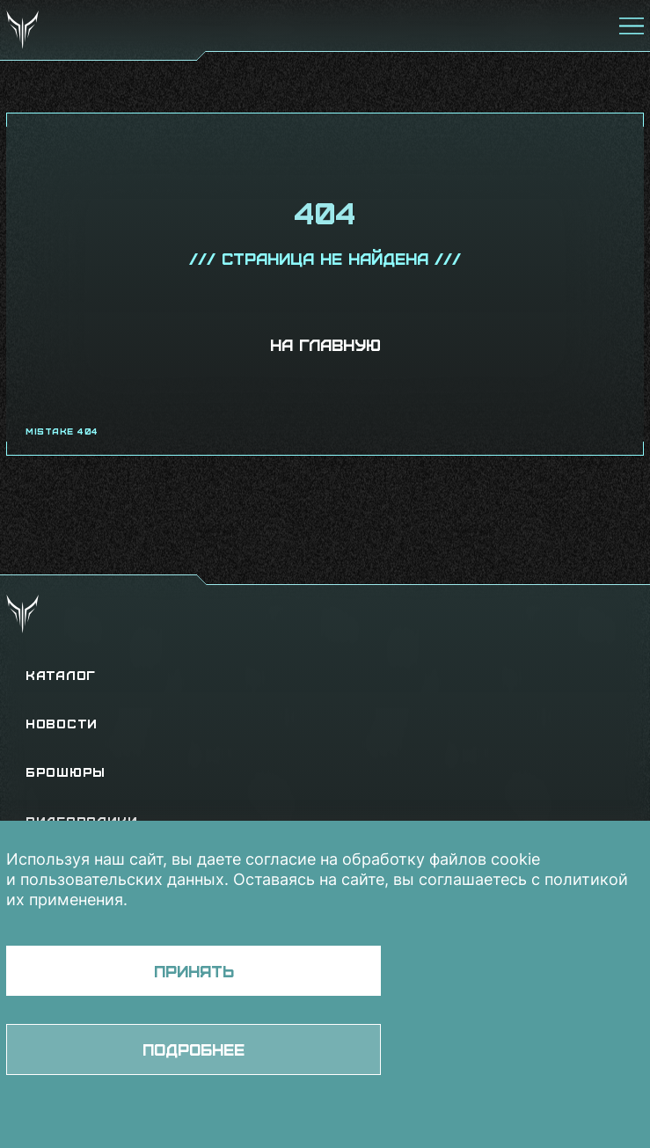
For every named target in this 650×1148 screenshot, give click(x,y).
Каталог (61, 675)
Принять (194, 971)
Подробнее (193, 1049)
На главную (325, 344)
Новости (62, 723)
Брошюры (66, 772)
